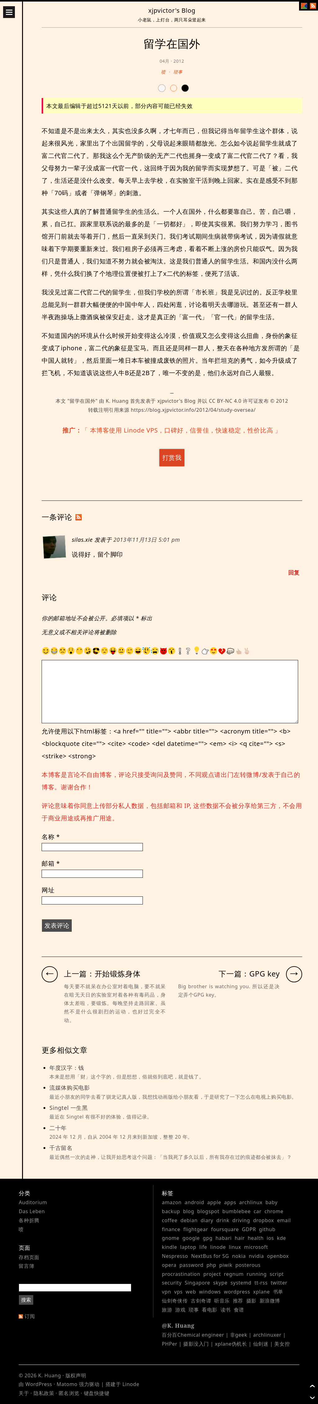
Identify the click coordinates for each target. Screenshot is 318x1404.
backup (171, 1211)
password (191, 1265)
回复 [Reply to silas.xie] (294, 572)
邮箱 (51, 863)
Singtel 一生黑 (175, 1112)
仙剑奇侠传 (175, 1300)
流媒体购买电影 (175, 1092)
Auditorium (33, 1202)
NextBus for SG (210, 1256)
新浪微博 (270, 1300)
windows (210, 1291)
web (191, 1291)
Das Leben (32, 1211)
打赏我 (172, 457)
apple (214, 1202)
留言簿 (26, 1266)
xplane (261, 1291)
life (203, 1247)
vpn (166, 1291)
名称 (51, 836)
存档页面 (29, 1257)
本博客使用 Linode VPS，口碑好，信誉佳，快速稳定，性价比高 (181, 430)
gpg (207, 1238)
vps (178, 1291)
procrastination (181, 1274)
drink (222, 1220)
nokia (239, 1256)
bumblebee (236, 1211)
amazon (172, 1202)
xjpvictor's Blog (172, 10)
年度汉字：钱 (175, 1072)
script (277, 1274)
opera (169, 1265)
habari (224, 1238)
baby (272, 1202)
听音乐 (222, 1300)
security (172, 1282)
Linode (130, 1384)
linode (218, 1247)
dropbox (263, 1220)
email (284, 1220)
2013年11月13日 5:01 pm (146, 539)
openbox (278, 1256)
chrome (274, 1211)
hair (240, 1238)
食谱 (239, 1309)
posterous (248, 1265)
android (194, 1202)
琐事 (177, 72)
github (267, 1229)
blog (188, 1211)
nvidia (256, 1256)
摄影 (251, 1300)
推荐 (238, 1300)
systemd (240, 1282)
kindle (169, 1247)
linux (235, 1247)
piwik (225, 1265)
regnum (234, 1274)
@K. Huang (178, 1325)
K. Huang (117, 400)
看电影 (209, 1309)
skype (220, 1282)
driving (241, 1220)
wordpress (237, 1291)
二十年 (175, 1133)
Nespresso (175, 1256)
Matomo (67, 1384)
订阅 (30, 1316)
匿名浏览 (69, 1393)
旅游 (167, 1309)
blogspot (208, 1211)
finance (171, 1229)
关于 (24, 1393)
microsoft (256, 1247)
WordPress (38, 1384)
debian (189, 1220)
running (256, 1274)
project (212, 1274)
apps (230, 1202)
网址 (48, 890)
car (257, 1211)
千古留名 (175, 1152)
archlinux (250, 1202)
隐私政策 (44, 1393)
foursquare (225, 1229)
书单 (278, 1291)
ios (270, 1238)
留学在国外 (82, 400)
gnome (170, 1238)
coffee (169, 1220)
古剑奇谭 (201, 1300)
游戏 (180, 1309)
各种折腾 (29, 1220)
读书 (225, 1309)
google (191, 1238)
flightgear (195, 1229)
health (256, 1238)
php (211, 1265)
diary (207, 1220)
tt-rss (260, 1282)
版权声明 (76, 1375)
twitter (278, 1282)
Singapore (197, 1282)
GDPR (249, 1229)
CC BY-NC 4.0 (225, 400)
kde (281, 1238)
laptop (188, 1247)
